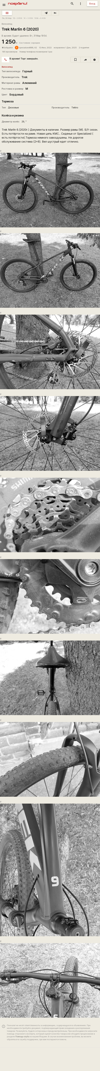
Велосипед (7, 24)
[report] (94, 59)
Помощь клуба (22, 1036)
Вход (92, 3)
